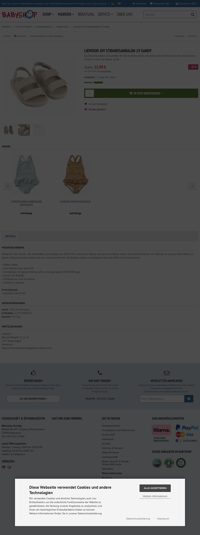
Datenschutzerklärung (138, 518)
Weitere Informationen (155, 496)
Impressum (163, 518)
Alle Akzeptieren (155, 488)
